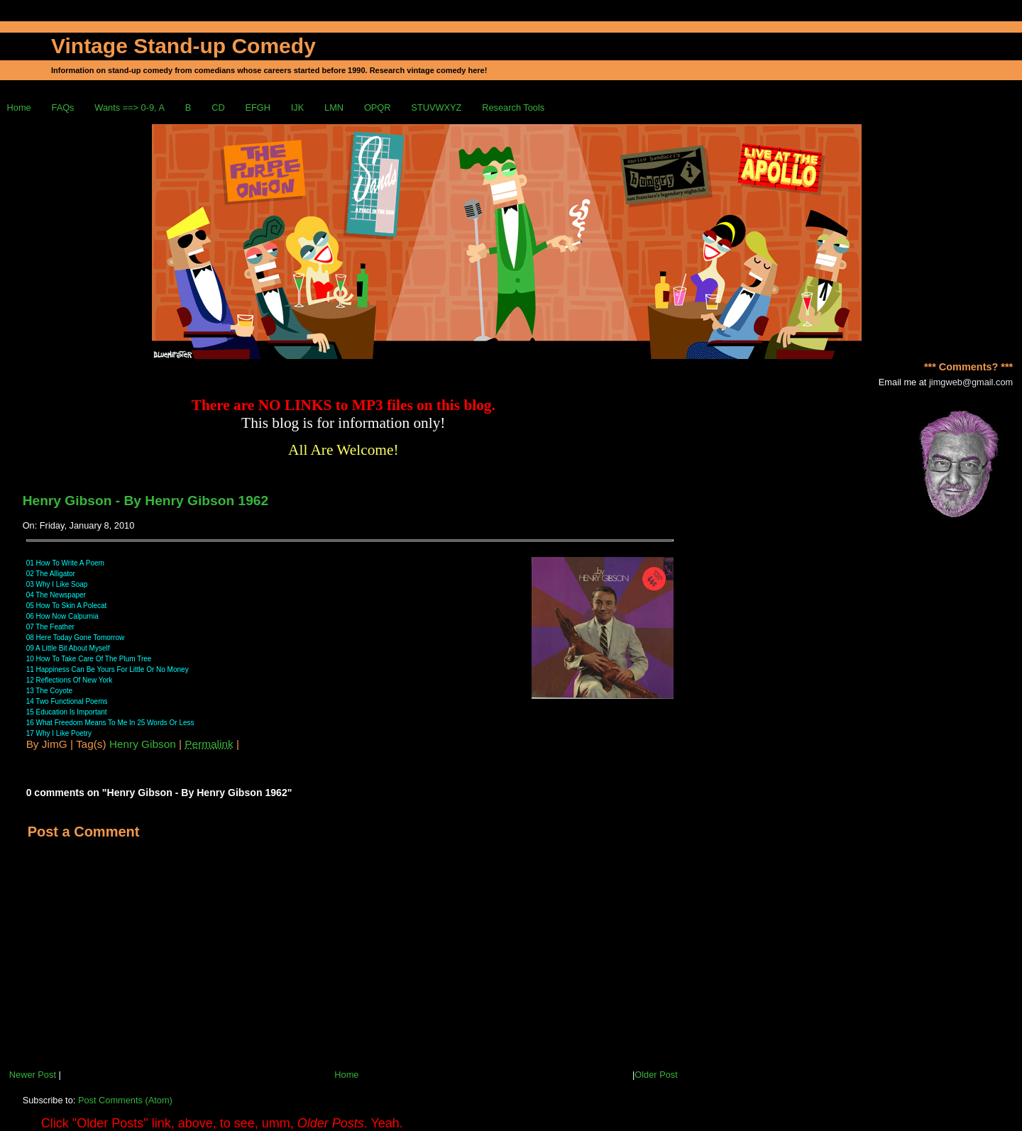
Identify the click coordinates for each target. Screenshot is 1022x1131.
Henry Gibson (142, 744)
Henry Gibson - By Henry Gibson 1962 (146, 500)
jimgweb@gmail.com (971, 382)
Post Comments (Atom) (125, 1100)
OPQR (377, 107)
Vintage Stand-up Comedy (183, 45)
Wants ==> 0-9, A (129, 107)
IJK (297, 107)
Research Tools (513, 107)
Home (19, 107)
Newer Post (32, 1074)
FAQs (63, 107)
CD (217, 107)
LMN (334, 107)
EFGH (257, 107)
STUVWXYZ (436, 107)
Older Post (655, 1074)
